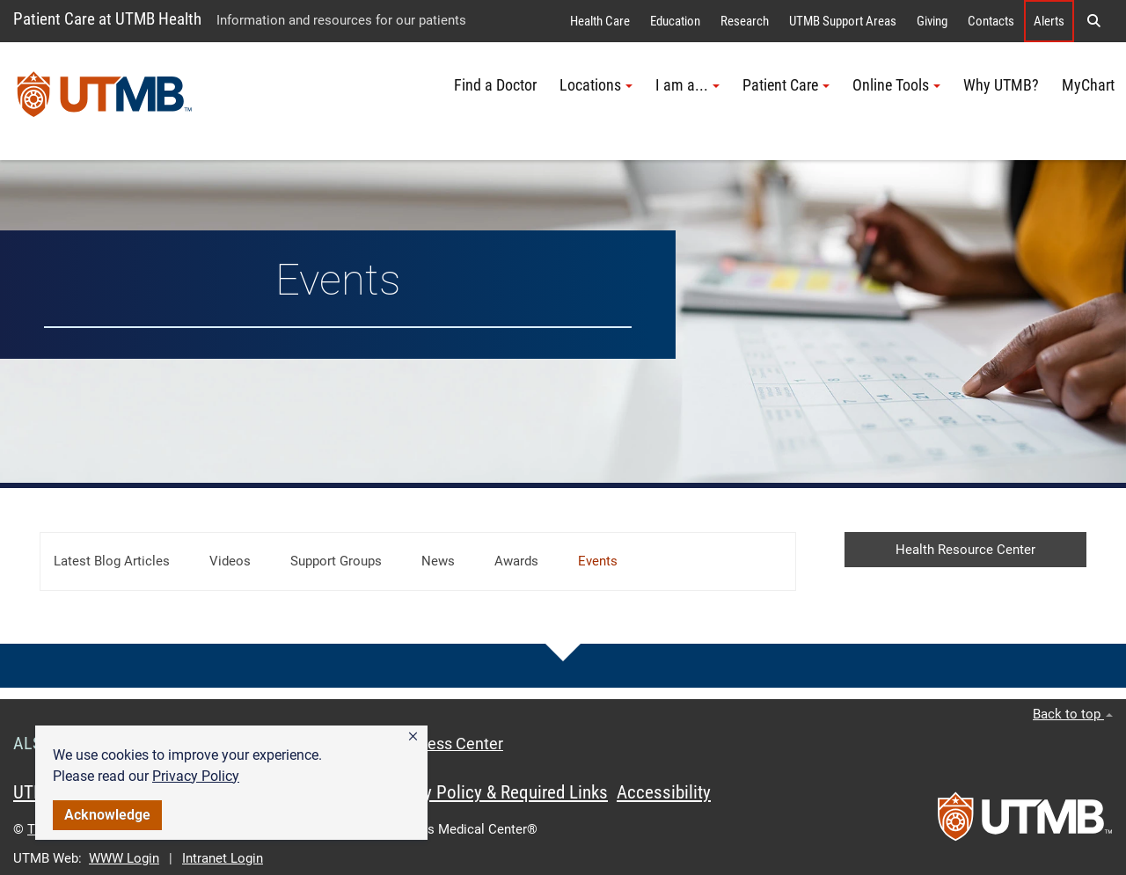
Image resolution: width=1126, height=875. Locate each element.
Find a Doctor (495, 85)
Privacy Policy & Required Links (493, 792)
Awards (516, 561)
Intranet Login (222, 858)
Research (744, 21)
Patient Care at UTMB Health (107, 19)
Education (675, 21)
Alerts (1049, 21)
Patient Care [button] (786, 85)
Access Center (452, 744)
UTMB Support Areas (842, 21)
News (438, 561)
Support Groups (336, 561)
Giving (932, 21)
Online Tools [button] (896, 85)
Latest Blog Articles (112, 561)
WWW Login (124, 858)
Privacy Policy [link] (195, 776)
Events (598, 561)
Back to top (1073, 714)
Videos (230, 561)
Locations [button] (595, 85)
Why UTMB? (1001, 85)
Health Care (600, 21)
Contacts (991, 21)
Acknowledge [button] (107, 814)
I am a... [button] (687, 85)
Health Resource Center (965, 550)
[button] (413, 737)
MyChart (1088, 85)
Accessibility (664, 792)
